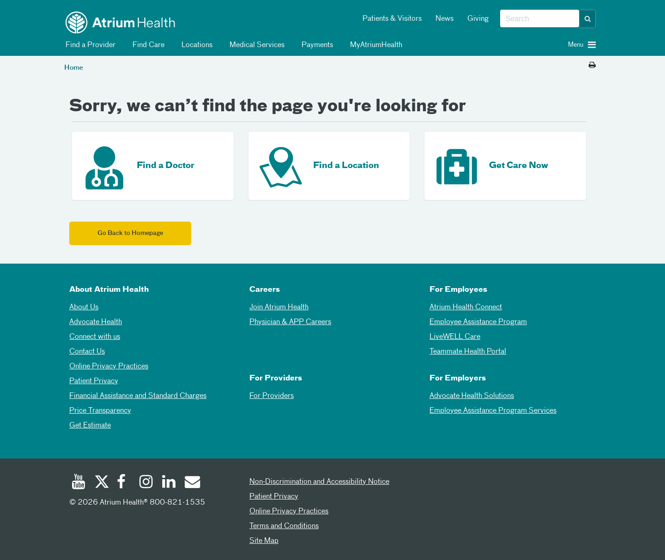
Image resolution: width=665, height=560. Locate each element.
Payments (315, 45)
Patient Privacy (93, 381)
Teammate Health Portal (467, 351)
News (444, 19)
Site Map (263, 541)
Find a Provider (88, 45)
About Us (83, 307)
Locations (195, 45)
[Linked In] (169, 483)
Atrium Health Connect (465, 307)
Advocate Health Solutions (471, 396)
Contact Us (87, 351)
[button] (588, 19)
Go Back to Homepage (130, 233)
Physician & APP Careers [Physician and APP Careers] (290, 322)
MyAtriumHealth (374, 45)
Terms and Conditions (284, 526)
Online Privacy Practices (108, 366)
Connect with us (94, 337)
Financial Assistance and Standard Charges (137, 396)
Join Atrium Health (278, 307)
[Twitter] (101, 483)
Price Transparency (100, 411)
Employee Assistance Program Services (492, 411)
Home (73, 68)
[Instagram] (146, 483)
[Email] (191, 483)
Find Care (146, 45)
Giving (478, 19)
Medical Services (255, 45)
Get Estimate (90, 425)
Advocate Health (95, 322)
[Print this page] (592, 65)
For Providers (271, 396)
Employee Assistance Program (478, 322)
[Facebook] (124, 483)
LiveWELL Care (454, 337)
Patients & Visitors (392, 19)
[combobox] (539, 19)
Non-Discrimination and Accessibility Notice (319, 482)
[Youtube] (78, 483)
